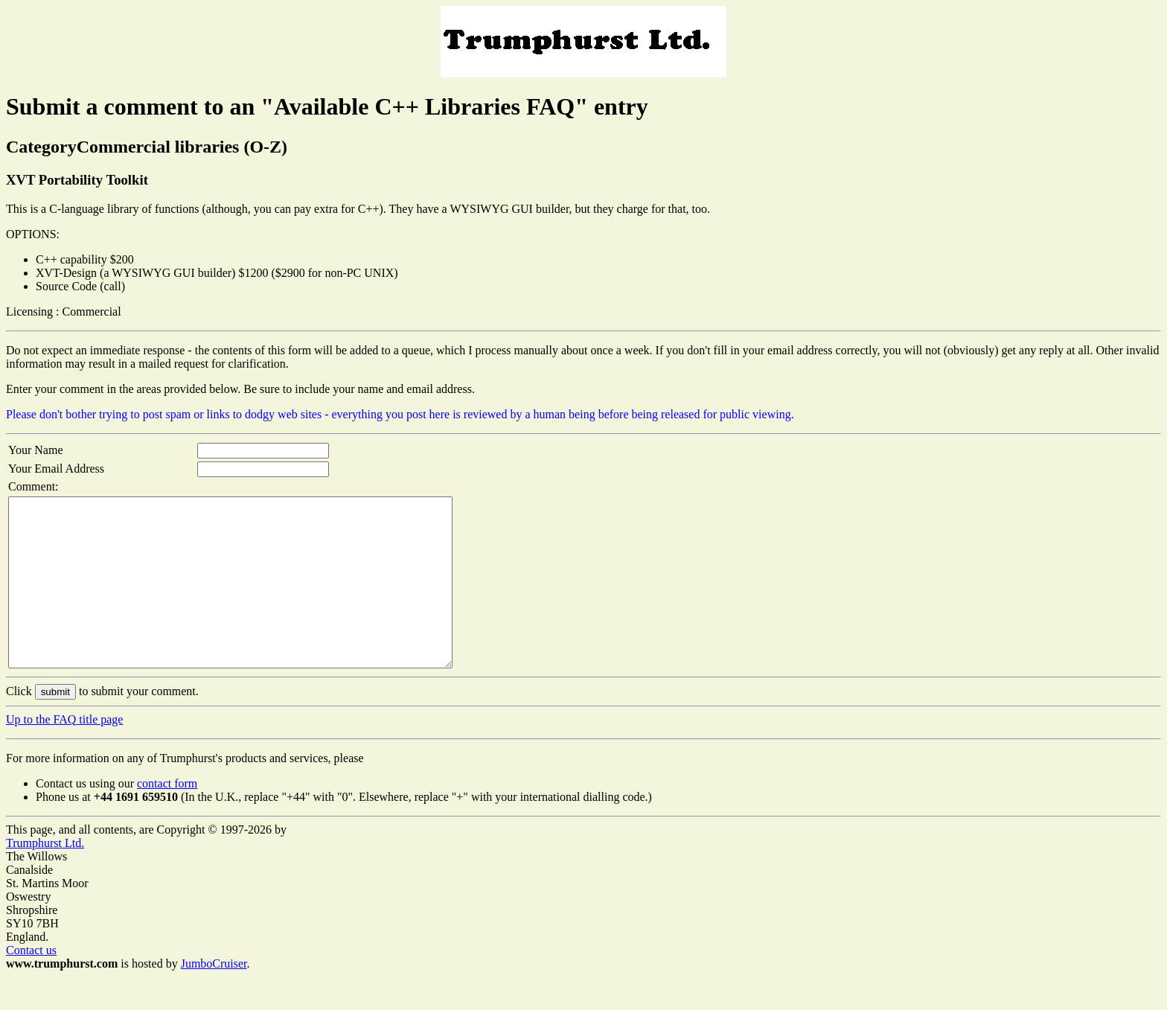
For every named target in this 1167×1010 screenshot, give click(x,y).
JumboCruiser (214, 997)
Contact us (31, 983)
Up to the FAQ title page (64, 753)
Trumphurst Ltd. (45, 876)
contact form (167, 817)
